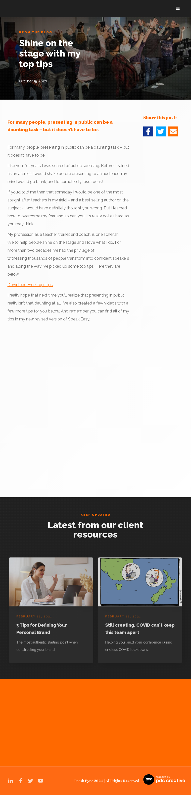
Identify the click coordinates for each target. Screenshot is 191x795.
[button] (177, 8)
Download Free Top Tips (30, 284)
